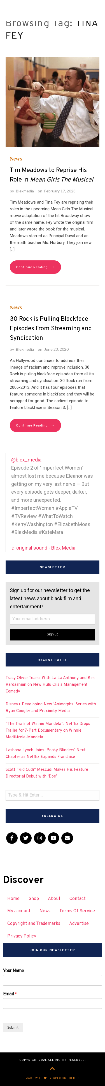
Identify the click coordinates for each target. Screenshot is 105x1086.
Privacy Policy (21, 936)
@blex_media (26, 460)
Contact (77, 899)
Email (10, 994)
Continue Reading (35, 267)
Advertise (79, 924)
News (16, 158)
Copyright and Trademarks (33, 924)
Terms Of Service (77, 911)
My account (19, 911)
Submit (12, 1027)
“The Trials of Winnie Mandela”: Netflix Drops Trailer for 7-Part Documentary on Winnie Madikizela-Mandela (48, 730)
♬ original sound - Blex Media (43, 548)
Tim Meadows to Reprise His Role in (51, 175)
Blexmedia (25, 191)
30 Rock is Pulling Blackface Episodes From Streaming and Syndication (51, 328)
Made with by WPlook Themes (52, 1078)
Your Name (13, 970)
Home (13, 899)
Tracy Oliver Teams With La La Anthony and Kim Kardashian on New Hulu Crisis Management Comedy (50, 684)
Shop (34, 899)
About (54, 899)
